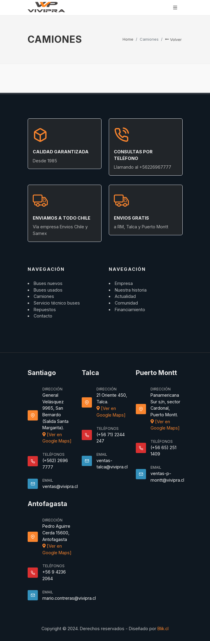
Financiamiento (130, 309)
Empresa (124, 283)
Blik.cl (163, 628)
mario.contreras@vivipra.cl (69, 598)
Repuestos (45, 309)
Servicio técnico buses (57, 302)
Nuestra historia (131, 289)
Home (128, 39)
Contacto (43, 315)
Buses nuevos (48, 283)
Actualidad (125, 296)
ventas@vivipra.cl (60, 486)
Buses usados (48, 289)
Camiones (44, 296)
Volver (173, 39)
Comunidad (126, 302)
